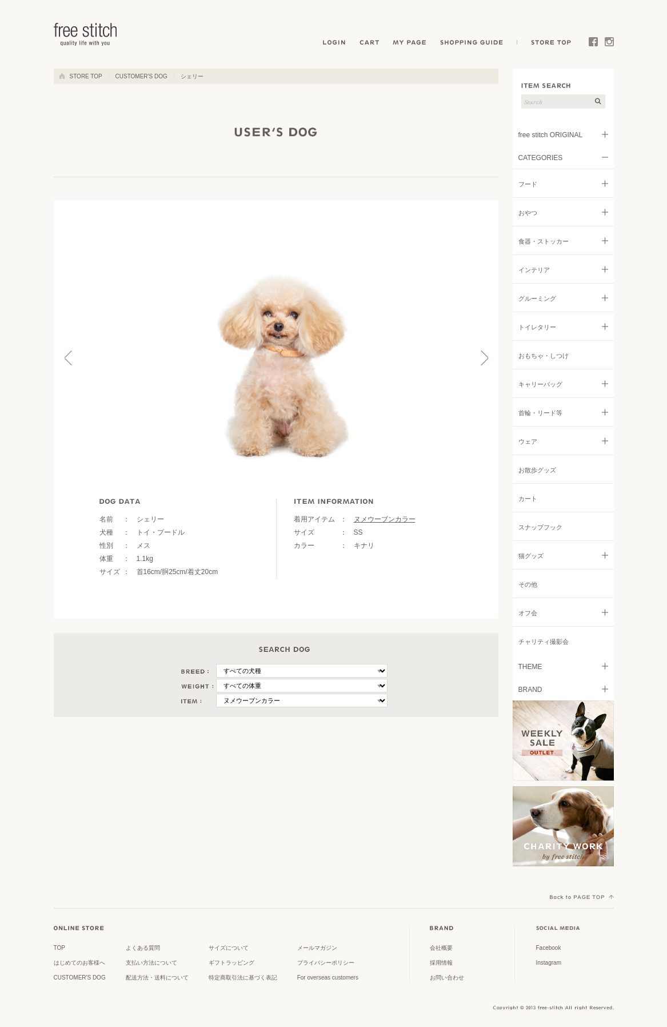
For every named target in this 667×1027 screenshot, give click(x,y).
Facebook (593, 44)
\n (302, 671)
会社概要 (441, 948)
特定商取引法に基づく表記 (243, 977)
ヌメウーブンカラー (385, 519)
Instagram (609, 44)
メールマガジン (317, 948)
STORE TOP (549, 44)
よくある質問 (143, 948)
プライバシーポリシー (325, 963)
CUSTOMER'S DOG (141, 76)
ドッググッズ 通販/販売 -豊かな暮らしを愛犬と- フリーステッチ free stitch (86, 34)
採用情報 (441, 963)
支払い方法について (151, 963)
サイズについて (229, 948)
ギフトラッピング (231, 963)
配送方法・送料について (157, 977)
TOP (59, 948)
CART (370, 44)
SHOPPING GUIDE (475, 44)
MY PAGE (410, 44)
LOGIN (334, 44)
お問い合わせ (447, 977)
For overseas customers (327, 977)
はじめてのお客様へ (79, 963)
